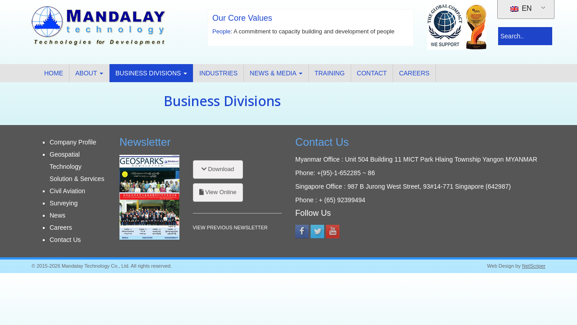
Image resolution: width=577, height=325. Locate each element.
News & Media (276, 73)
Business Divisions (151, 73)
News (57, 215)
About (89, 73)
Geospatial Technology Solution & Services (77, 166)
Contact (372, 73)
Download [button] (217, 169)
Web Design (500, 266)
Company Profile (73, 142)
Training (330, 73)
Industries (218, 73)
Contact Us (65, 239)
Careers (414, 73)
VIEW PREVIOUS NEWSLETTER (230, 227)
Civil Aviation (67, 191)
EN (521, 8)
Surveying (64, 203)
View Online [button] (218, 192)
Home (53, 73)
